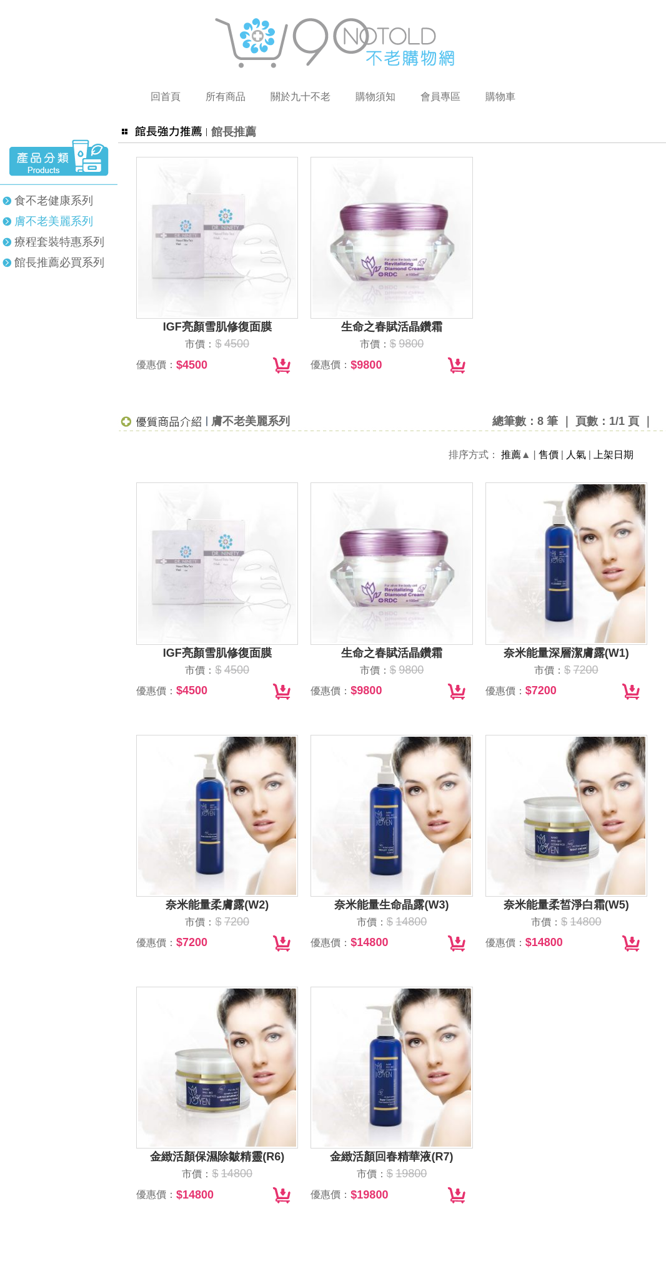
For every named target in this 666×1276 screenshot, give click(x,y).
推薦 (511, 454)
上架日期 (614, 454)
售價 (549, 454)
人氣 (576, 454)
